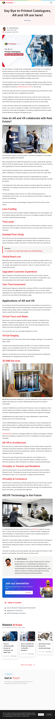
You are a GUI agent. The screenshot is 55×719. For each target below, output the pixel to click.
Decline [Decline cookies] (49, 714)
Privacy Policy (9, 716)
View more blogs (27, 665)
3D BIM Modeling (7, 433)
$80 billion (35, 529)
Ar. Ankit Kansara (12, 28)
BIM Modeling (27, 20)
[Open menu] (51, 2)
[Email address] (14, 592)
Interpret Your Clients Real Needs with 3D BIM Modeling (24, 251)
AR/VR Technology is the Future (16, 613)
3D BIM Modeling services (24, 87)
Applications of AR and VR (14, 610)
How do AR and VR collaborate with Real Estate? (21, 608)
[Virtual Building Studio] (9, 2)
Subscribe (28, 592)
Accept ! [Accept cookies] (41, 714)
